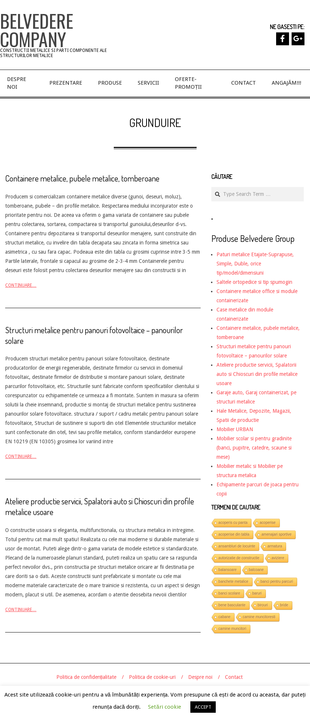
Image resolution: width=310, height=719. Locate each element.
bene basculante (231, 605)
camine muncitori (232, 629)
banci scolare (229, 593)
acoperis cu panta (232, 523)
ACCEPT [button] (203, 707)
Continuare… (20, 285)
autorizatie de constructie (238, 558)
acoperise (267, 523)
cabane (224, 617)
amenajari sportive (276, 534)
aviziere (278, 558)
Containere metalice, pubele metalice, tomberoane (82, 178)
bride (284, 605)
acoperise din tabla (233, 534)
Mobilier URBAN (234, 429)
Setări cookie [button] (164, 707)
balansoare (227, 570)
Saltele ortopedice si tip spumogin (254, 282)
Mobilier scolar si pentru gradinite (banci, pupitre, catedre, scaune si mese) (254, 448)
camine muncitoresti (259, 617)
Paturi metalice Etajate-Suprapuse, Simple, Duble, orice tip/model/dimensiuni (255, 263)
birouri (263, 605)
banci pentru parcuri (277, 581)
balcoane (256, 570)
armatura (274, 546)
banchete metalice (233, 581)
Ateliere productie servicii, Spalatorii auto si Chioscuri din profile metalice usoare (256, 374)
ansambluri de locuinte (236, 546)
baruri (257, 593)
